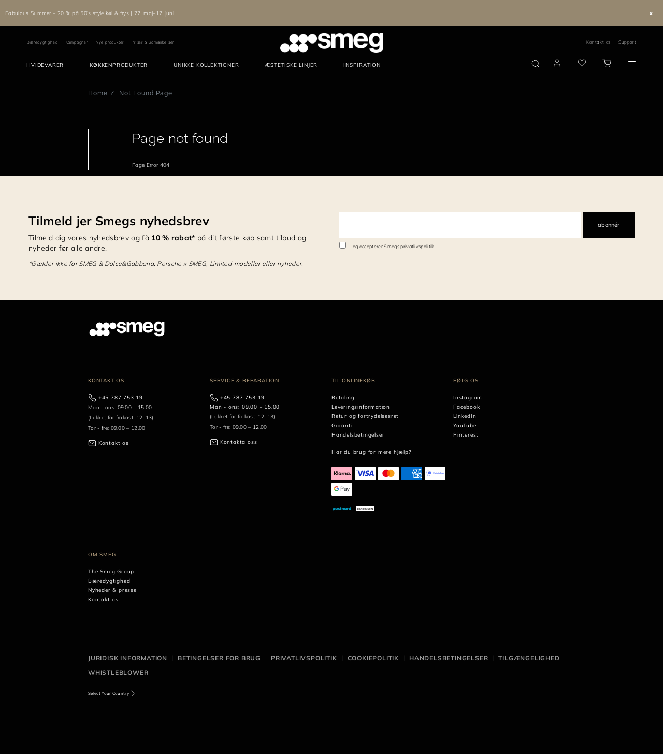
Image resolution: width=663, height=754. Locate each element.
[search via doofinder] (535, 63)
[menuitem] (47, 65)
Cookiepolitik (373, 658)
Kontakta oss (238, 442)
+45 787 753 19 (120, 397)
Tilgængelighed (528, 658)
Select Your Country (108, 693)
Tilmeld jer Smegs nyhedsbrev (118, 220)
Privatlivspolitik (304, 658)
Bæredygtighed (42, 42)
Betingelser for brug (219, 658)
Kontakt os (598, 42)
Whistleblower (118, 672)
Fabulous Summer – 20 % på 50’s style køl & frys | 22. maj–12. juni (89, 13)
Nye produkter (110, 42)
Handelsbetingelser (448, 658)
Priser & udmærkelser (153, 42)
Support (627, 42)
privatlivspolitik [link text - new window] (417, 246)
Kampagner (77, 42)
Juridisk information (127, 658)
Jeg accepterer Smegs (392, 246)
